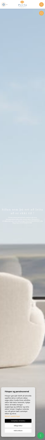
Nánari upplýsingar (12, 416)
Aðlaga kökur (18, 426)
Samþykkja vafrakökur (18, 421)
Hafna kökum (18, 431)
